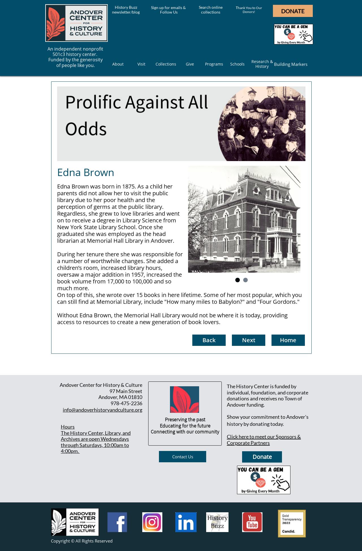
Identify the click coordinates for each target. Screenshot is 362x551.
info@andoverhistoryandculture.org (102, 410)
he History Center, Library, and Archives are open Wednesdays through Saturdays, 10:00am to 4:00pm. (96, 442)
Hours (68, 427)
